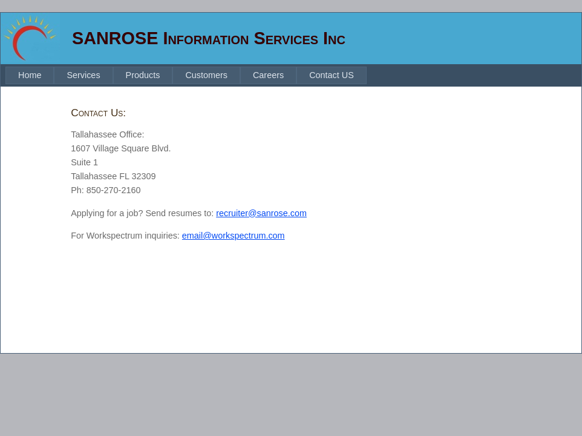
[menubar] (186, 75)
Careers (268, 75)
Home (29, 75)
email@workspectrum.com (233, 235)
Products (143, 75)
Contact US (331, 75)
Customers (206, 75)
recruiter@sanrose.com (261, 213)
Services (83, 75)
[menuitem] (29, 75)
